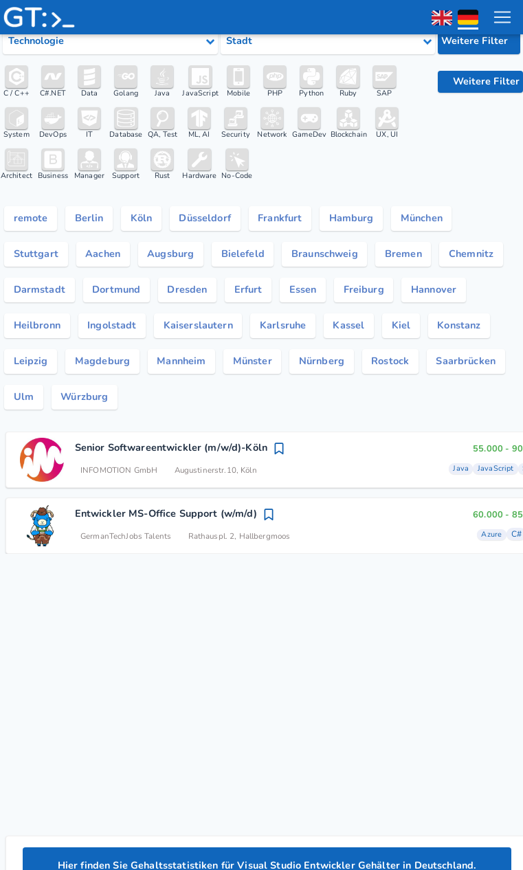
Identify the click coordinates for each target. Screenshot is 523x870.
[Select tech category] (110, 41)
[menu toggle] (501, 17)
